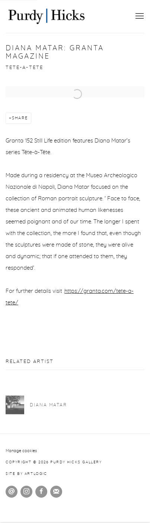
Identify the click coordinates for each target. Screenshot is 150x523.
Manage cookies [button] (21, 451)
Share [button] (20, 118)
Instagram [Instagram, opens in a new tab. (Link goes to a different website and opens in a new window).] (26, 492)
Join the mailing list (56, 492)
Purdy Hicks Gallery (46, 16)
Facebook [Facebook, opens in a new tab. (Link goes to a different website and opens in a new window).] (41, 492)
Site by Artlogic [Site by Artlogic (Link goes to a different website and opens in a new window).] (26, 474)
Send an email (11, 492)
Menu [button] (138, 16)
